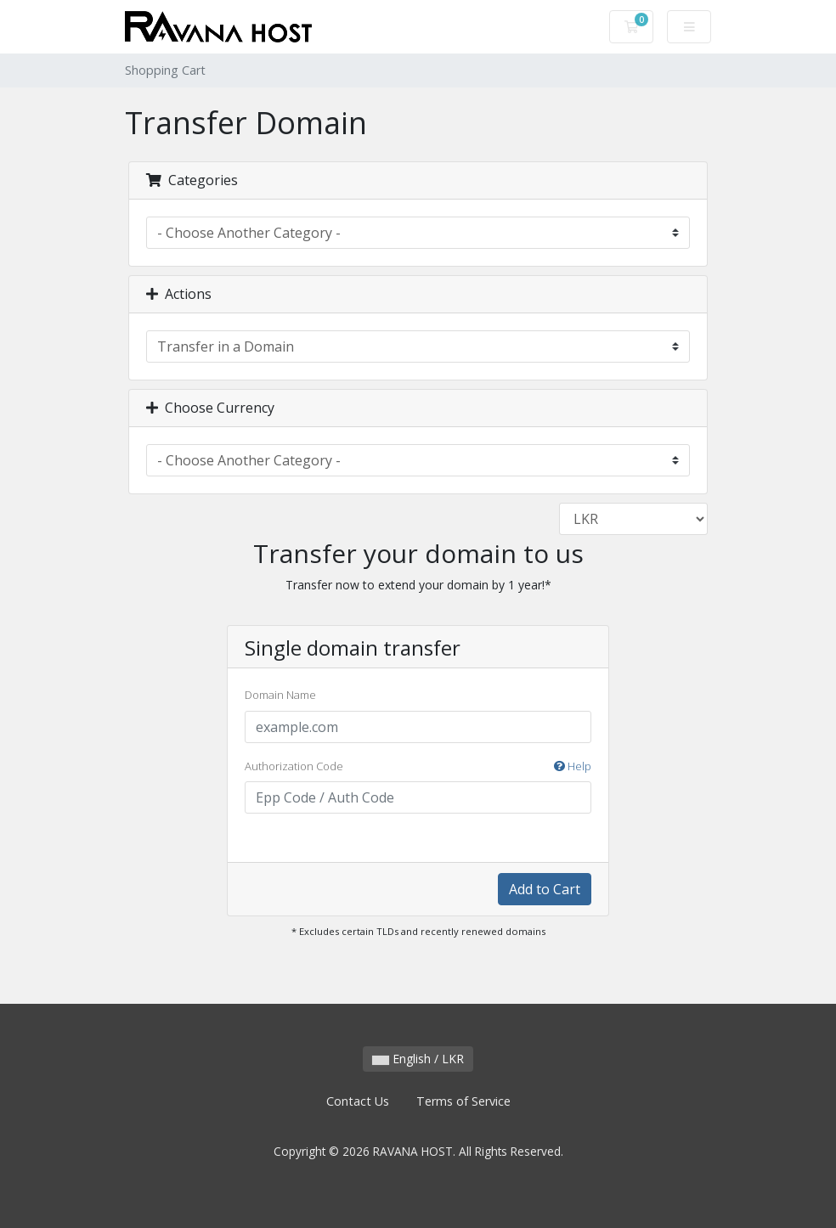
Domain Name (280, 694)
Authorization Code (418, 766)
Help (572, 766)
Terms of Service (463, 1101)
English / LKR (418, 1059)
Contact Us (357, 1101)
